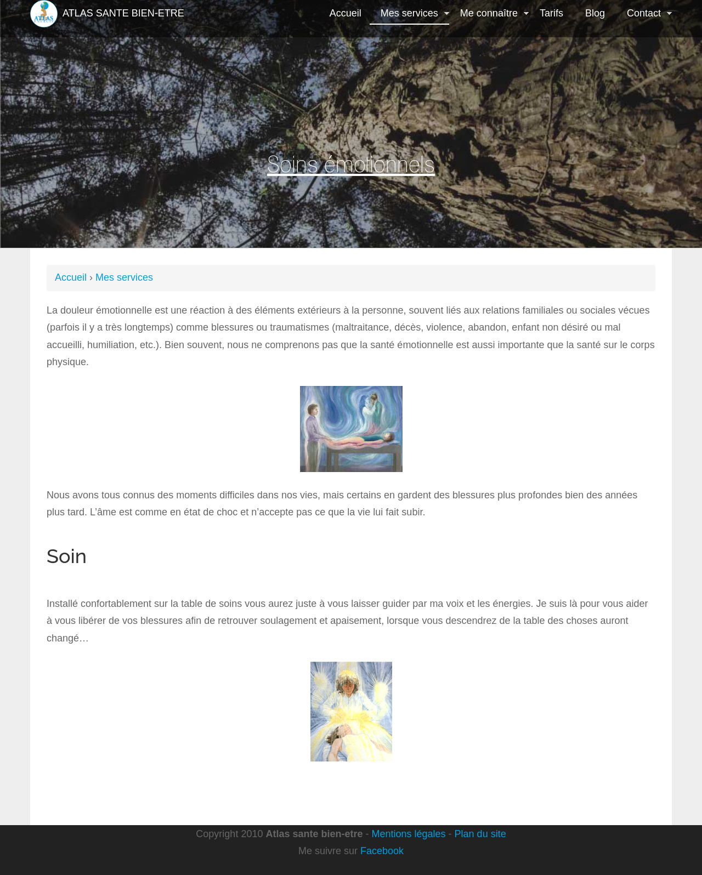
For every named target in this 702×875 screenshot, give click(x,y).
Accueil (345, 13)
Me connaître (489, 14)
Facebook (382, 850)
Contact (644, 14)
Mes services (409, 14)
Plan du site (480, 833)
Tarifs (551, 13)
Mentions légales (409, 833)
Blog (595, 13)
